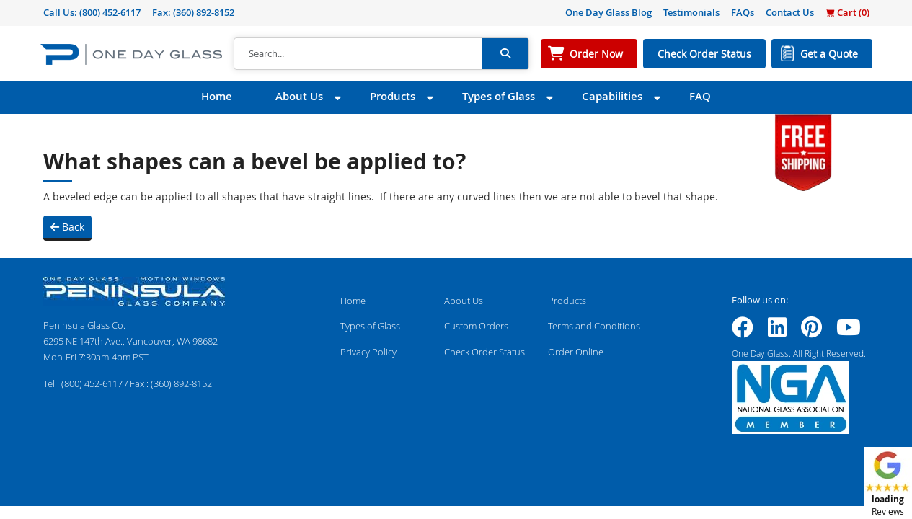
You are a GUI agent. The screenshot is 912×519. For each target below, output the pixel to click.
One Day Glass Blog (608, 12)
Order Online (575, 351)
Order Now (596, 54)
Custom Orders (476, 325)
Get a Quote (829, 54)
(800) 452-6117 (110, 12)
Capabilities (612, 96)
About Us (299, 96)
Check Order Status (704, 54)
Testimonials (691, 12)
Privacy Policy (368, 351)
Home (216, 96)
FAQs (742, 12)
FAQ (700, 96)
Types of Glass (498, 96)
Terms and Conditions (594, 325)
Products (392, 96)
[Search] (358, 54)
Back (67, 227)
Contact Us (790, 12)
